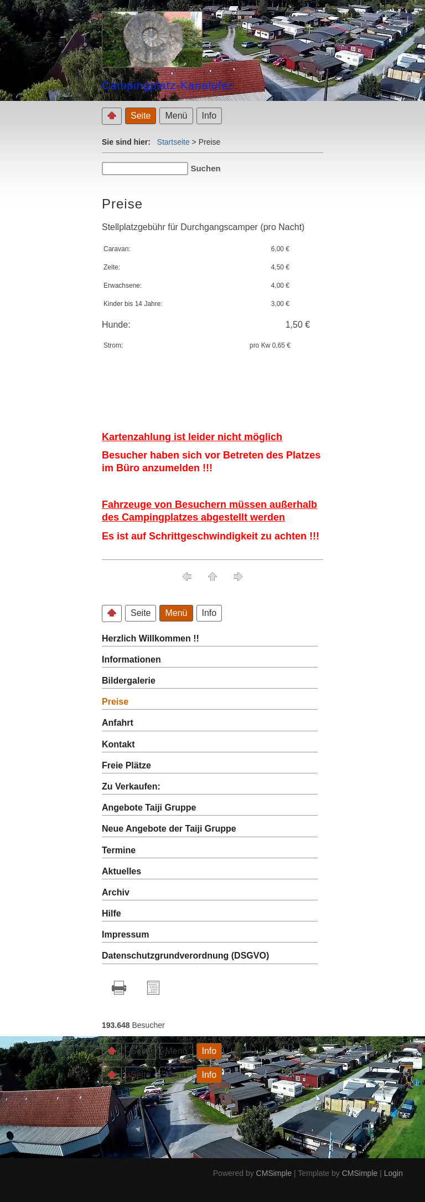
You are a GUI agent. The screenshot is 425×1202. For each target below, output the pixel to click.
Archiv (115, 892)
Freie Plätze (126, 765)
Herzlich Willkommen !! (150, 638)
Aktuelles (121, 871)
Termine (119, 850)
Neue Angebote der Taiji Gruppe (169, 828)
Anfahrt (117, 722)
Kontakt (118, 744)
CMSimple (274, 1173)
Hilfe (111, 913)
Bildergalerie (129, 680)
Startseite (173, 141)
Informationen (131, 659)
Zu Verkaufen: (131, 786)
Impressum (125, 934)
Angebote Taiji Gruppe (149, 807)
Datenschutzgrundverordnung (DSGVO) (185, 955)
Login (393, 1173)
